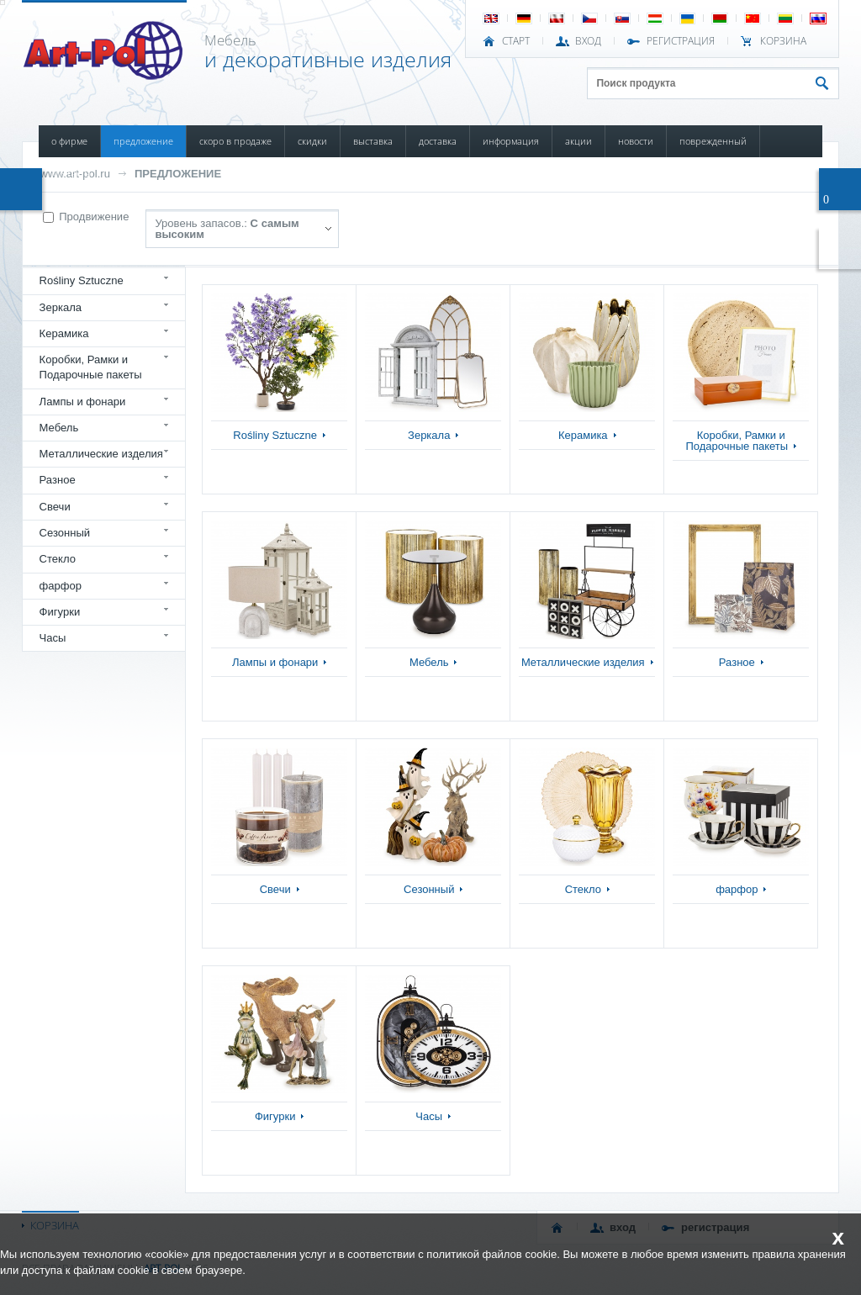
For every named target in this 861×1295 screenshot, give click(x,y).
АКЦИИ (578, 141)
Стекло (58, 558)
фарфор (61, 585)
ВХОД (588, 41)
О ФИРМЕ (69, 141)
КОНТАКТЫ (71, 172)
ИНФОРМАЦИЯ (511, 141)
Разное (58, 479)
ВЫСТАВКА (373, 141)
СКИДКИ (312, 141)
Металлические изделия (101, 453)
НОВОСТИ (635, 141)
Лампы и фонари (83, 401)
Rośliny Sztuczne (82, 280)
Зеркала (61, 307)
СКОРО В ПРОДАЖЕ (235, 141)
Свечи (55, 506)
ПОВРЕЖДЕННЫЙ (713, 141)
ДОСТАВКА (438, 141)
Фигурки (60, 611)
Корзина (783, 41)
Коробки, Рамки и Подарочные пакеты (91, 367)
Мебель (59, 427)
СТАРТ (516, 41)
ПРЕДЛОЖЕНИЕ (143, 141)
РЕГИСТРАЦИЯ (681, 41)
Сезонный (65, 532)
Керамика (64, 333)
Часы (53, 638)
